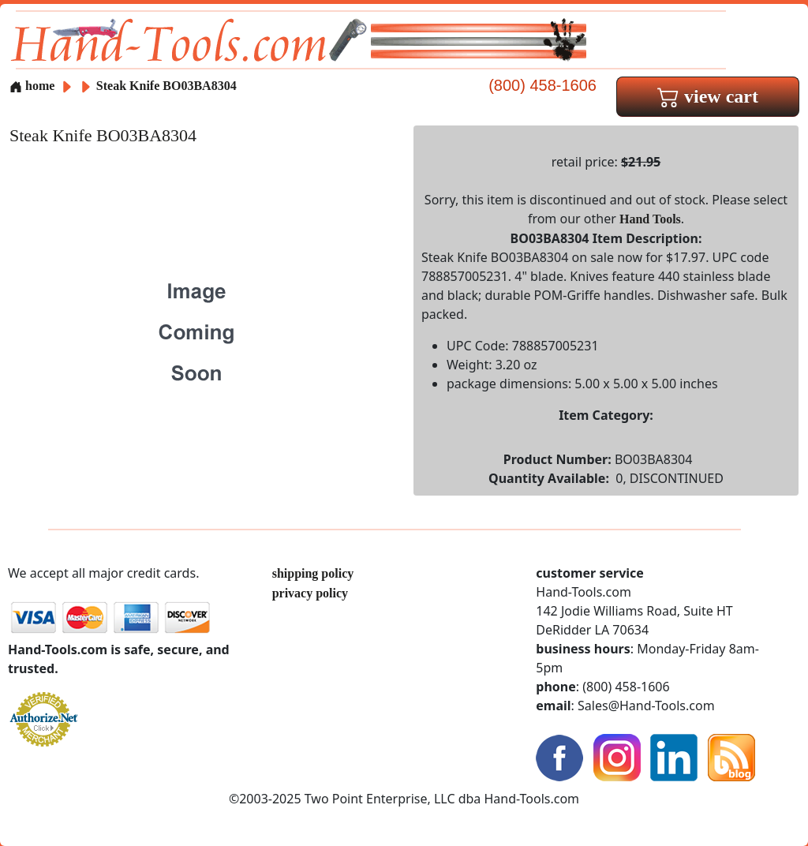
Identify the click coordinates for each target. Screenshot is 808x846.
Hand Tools (650, 219)
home (31, 85)
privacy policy (310, 593)
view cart (707, 96)
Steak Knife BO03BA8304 (166, 85)
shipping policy (313, 573)
